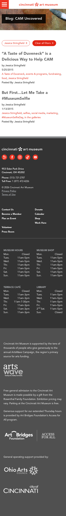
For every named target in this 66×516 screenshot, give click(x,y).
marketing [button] (52, 113)
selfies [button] (26, 113)
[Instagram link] (20, 157)
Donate (39, 210)
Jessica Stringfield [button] (18, 78)
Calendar (39, 214)
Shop (37, 218)
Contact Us (8, 210)
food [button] (4, 78)
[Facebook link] (12, 157)
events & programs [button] (36, 74)
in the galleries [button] (32, 117)
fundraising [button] (55, 74)
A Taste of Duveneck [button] (13, 74)
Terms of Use (8, 195)
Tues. (6, 258)
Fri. (5, 268)
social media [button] (38, 113)
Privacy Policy (9, 191)
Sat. (6, 272)
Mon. (6, 254)
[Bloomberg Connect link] (4, 157)
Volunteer (7, 227)
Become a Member (11, 214)
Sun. (6, 275)
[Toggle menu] (4, 4)
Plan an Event (9, 218)
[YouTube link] (35, 157)
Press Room (8, 232)
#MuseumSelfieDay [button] (12, 117)
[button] (16, 43)
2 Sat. (41, 309)
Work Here (40, 223)
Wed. (6, 261)
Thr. (6, 265)
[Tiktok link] (27, 157)
